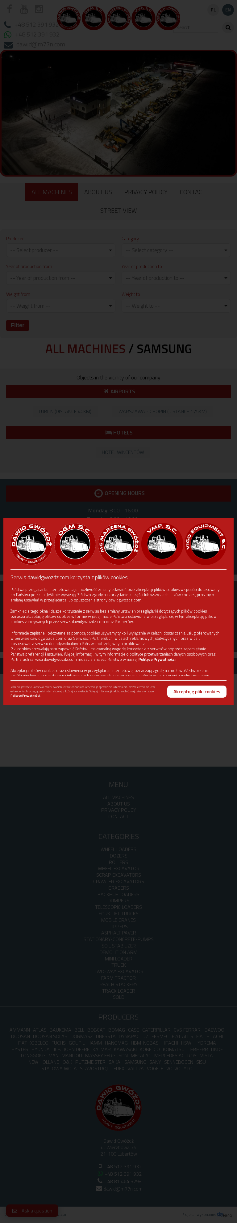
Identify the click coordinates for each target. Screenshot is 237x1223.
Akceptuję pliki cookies (196, 691)
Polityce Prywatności (157, 659)
